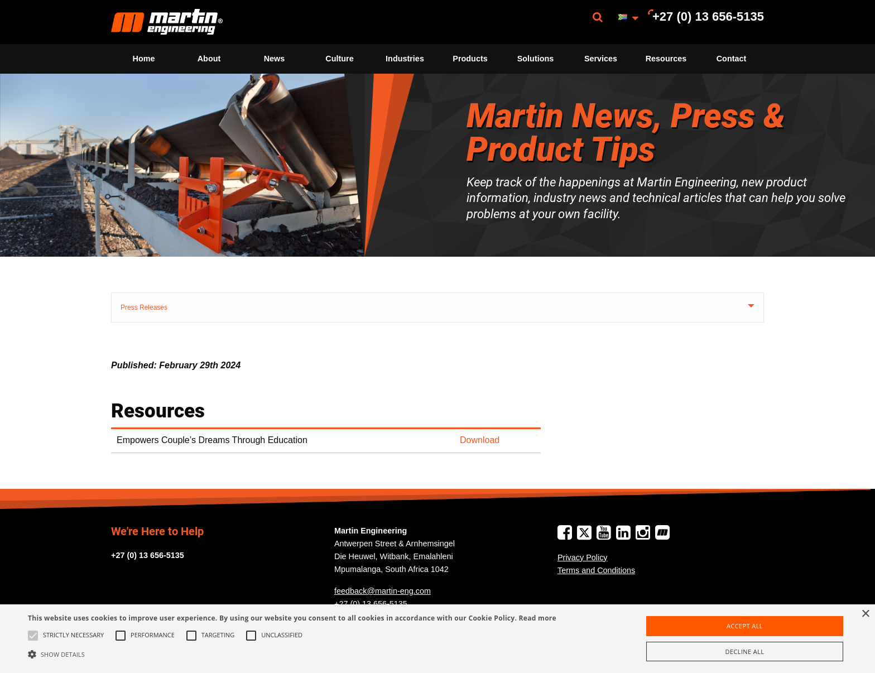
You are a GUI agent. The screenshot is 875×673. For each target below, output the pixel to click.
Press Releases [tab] (144, 307)
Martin (167, 22)
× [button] (865, 614)
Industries (405, 58)
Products (470, 58)
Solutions (535, 58)
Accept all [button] (745, 626)
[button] (292, 654)
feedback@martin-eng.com (382, 591)
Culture (339, 58)
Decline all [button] (745, 651)
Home (144, 58)
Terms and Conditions (596, 570)
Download (479, 440)
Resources (666, 58)
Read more (537, 618)
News (274, 58)
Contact (732, 58)
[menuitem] (167, 22)
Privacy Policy (582, 557)
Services (600, 58)
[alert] (437, 638)
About (209, 58)
